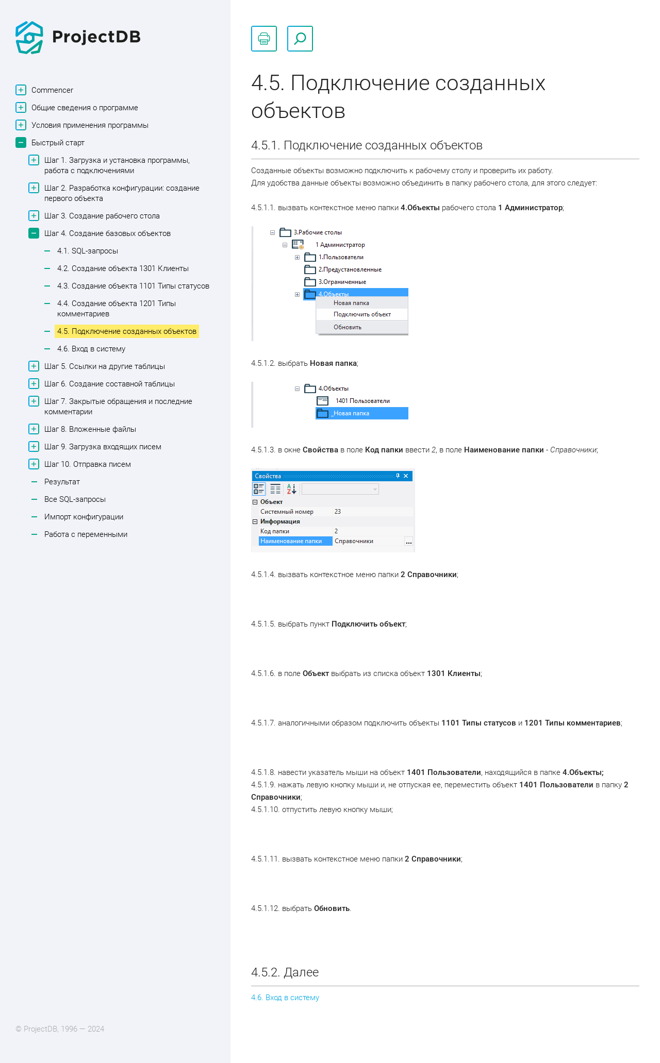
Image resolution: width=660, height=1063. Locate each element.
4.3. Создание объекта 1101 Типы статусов (133, 286)
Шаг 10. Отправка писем (86, 464)
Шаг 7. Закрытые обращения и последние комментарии (117, 406)
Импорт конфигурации (83, 516)
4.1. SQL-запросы (87, 251)
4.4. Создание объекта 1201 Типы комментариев (116, 308)
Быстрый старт (57, 142)
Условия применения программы (88, 125)
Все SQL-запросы (75, 499)
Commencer (51, 90)
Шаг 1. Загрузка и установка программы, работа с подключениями (116, 165)
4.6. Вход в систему (91, 348)
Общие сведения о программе (83, 107)
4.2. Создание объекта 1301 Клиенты (123, 268)
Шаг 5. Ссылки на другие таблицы (103, 366)
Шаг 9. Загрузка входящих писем (101, 446)
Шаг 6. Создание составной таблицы (108, 383)
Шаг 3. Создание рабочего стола (101, 215)
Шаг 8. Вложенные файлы (89, 429)
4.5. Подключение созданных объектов (126, 331)
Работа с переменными (85, 534)
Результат (62, 481)
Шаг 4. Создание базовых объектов (106, 233)
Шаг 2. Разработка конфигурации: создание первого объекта (121, 192)
